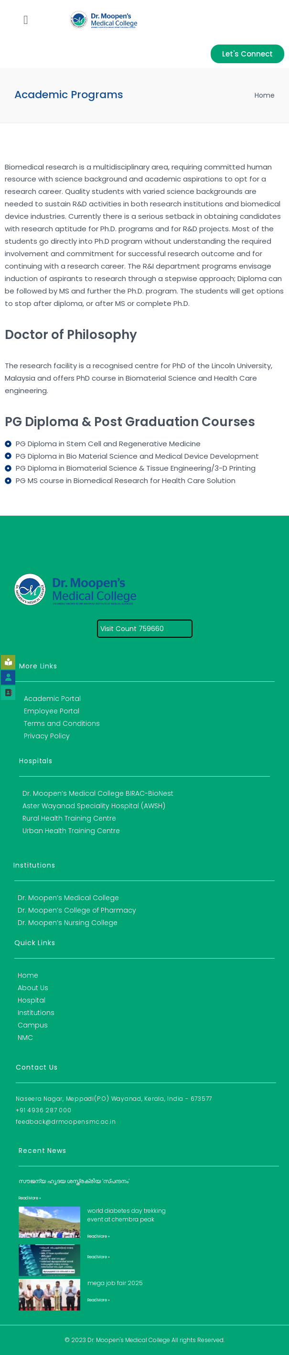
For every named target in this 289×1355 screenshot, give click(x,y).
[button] (26, 20)
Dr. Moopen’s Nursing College (68, 922)
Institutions (36, 1012)
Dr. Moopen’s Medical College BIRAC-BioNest (97, 793)
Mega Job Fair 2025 (115, 1283)
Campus (33, 1025)
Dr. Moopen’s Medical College (68, 898)
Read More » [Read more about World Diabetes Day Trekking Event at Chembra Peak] (98, 1236)
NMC (25, 1037)
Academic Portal (52, 698)
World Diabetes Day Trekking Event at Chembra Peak (126, 1215)
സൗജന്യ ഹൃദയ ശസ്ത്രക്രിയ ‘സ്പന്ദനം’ (74, 1181)
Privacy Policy (47, 736)
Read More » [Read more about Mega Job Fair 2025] (98, 1300)
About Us (33, 988)
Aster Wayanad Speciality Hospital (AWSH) (93, 806)
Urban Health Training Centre (71, 831)
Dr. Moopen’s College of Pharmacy (77, 910)
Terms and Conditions (62, 723)
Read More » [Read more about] (98, 1257)
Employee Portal (51, 711)
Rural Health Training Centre (69, 818)
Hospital (31, 1000)
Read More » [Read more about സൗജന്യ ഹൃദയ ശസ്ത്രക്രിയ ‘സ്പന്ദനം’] (30, 1198)
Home (265, 95)
